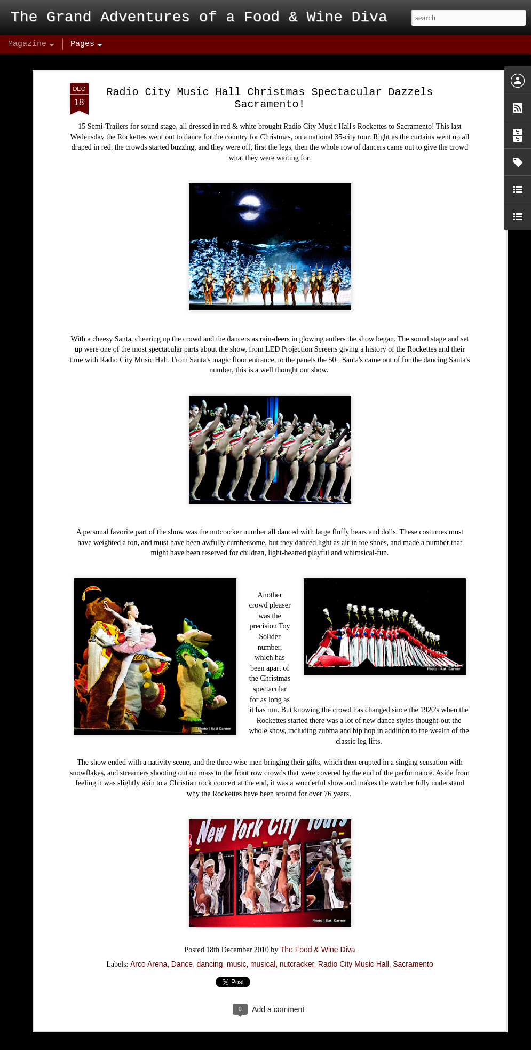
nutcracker (297, 940)
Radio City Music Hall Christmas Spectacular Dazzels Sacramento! (269, 74)
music (237, 940)
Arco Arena (148, 940)
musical (262, 940)
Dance (182, 940)
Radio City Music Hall (353, 940)
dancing (210, 940)
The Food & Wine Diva (317, 925)
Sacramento (413, 940)
